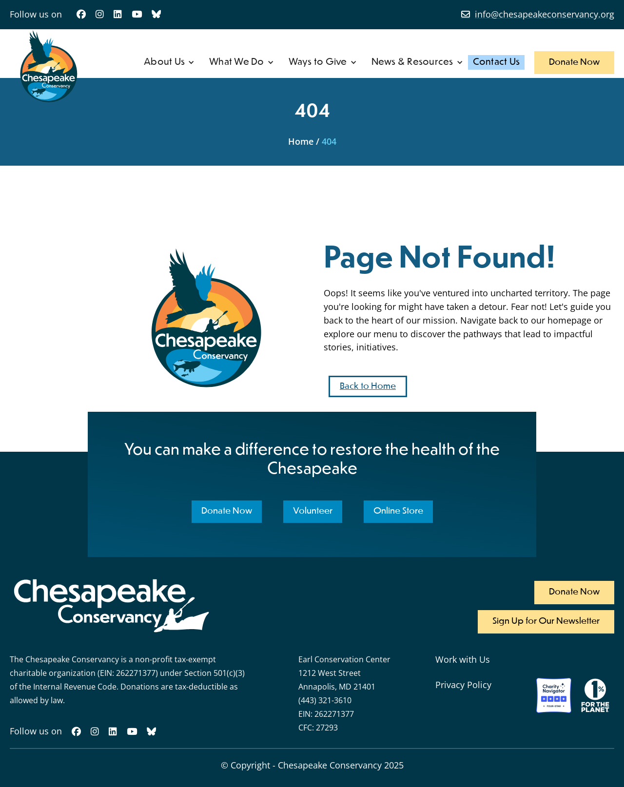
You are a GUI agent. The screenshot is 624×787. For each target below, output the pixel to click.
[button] (169, 62)
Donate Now (574, 62)
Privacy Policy (463, 685)
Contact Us (496, 62)
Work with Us (462, 659)
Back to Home (368, 386)
